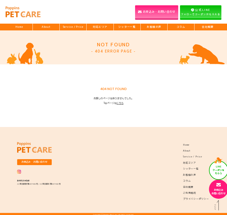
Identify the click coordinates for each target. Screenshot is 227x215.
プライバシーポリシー (196, 199)
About (46, 27)
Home (19, 27)
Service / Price (73, 27)
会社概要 (208, 27)
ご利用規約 (189, 193)
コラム (180, 27)
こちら (120, 103)
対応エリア (100, 27)
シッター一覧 (127, 27)
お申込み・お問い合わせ (159, 11)
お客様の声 (154, 27)
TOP (217, 205)
